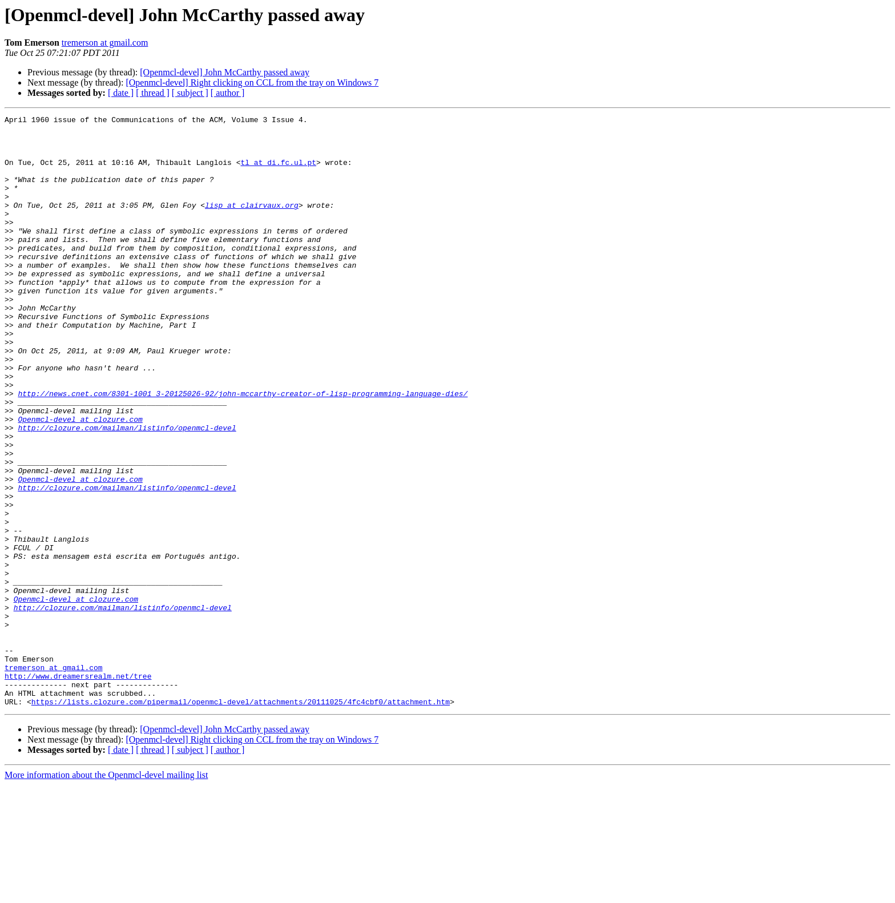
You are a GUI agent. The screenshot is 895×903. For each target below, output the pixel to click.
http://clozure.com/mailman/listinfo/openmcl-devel (127, 491)
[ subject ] (190, 93)
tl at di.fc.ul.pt (278, 172)
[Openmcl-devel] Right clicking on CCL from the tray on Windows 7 (252, 82)
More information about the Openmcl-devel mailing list (106, 893)
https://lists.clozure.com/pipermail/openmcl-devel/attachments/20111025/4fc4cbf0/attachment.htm (240, 820)
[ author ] (228, 93)
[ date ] (121, 93)
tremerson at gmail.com (105, 42)
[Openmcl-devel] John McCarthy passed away (224, 72)
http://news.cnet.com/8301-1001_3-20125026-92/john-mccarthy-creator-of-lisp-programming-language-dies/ (242, 450)
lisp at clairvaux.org (252, 224)
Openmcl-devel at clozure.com (80, 480)
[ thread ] (153, 93)
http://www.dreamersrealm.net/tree (78, 789)
